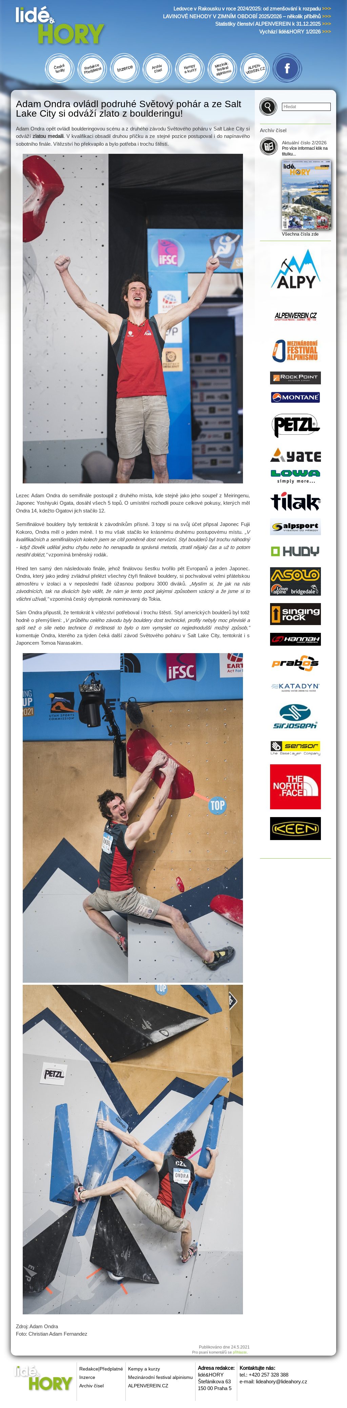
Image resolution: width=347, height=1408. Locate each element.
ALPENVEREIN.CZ (148, 1385)
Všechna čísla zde (300, 234)
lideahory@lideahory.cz (281, 1381)
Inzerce (87, 1377)
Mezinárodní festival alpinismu (160, 1377)
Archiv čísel (91, 1385)
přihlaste (240, 1352)
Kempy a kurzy (144, 1368)
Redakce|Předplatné (101, 1368)
